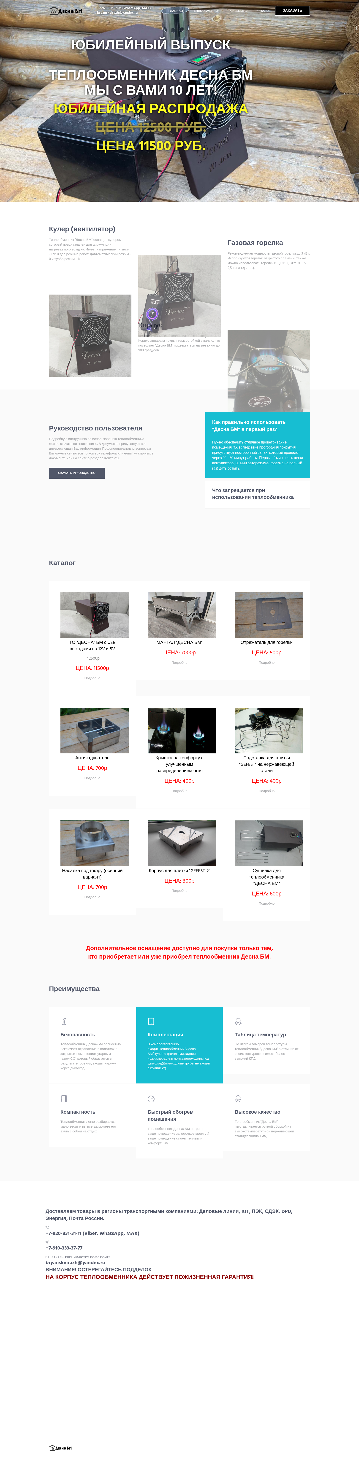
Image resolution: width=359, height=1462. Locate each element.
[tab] (257, 426)
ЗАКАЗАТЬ (292, 11)
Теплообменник (206, 11)
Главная (176, 11)
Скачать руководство (76, 473)
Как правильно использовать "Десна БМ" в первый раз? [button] (249, 426)
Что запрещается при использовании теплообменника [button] (253, 494)
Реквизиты (238, 11)
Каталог (263, 11)
